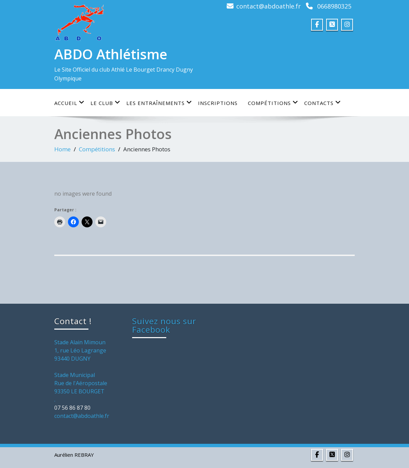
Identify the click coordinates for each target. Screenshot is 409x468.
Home (62, 149)
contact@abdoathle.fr (268, 6)
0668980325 (334, 6)
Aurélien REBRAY (74, 454)
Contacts (322, 102)
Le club (105, 102)
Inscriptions (218, 103)
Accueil (69, 102)
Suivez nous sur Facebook (164, 325)
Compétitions (273, 102)
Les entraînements (159, 102)
